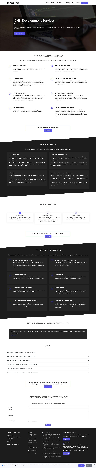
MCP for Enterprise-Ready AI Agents (50, 450)
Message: (10, 415)
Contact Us (84, 2)
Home (47, 2)
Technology (67, 2)
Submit (48, 425)
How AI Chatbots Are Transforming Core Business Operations (51, 435)
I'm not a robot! (33, 421)
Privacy (89, 465)
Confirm (81, 465)
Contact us (48, 130)
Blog (73, 2)
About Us (53, 2)
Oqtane (30, 445)
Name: (9, 407)
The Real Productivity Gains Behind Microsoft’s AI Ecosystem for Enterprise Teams (51, 444)
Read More (66, 439)
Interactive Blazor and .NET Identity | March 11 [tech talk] (52, 441)
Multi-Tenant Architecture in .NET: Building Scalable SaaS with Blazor (51, 448)
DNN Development (33, 450)
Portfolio (78, 2)
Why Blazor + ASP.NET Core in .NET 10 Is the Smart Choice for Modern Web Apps (51, 454)
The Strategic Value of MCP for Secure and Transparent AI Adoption (52, 457)
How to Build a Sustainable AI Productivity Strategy (51, 438)
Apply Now (66, 453)
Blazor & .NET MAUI (33, 442)
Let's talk (48, 236)
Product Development (33, 437)
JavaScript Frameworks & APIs (34, 448)
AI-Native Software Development (33, 435)
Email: (9, 409)
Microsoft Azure (32, 440)
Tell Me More (19, 33)
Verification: (10, 421)
